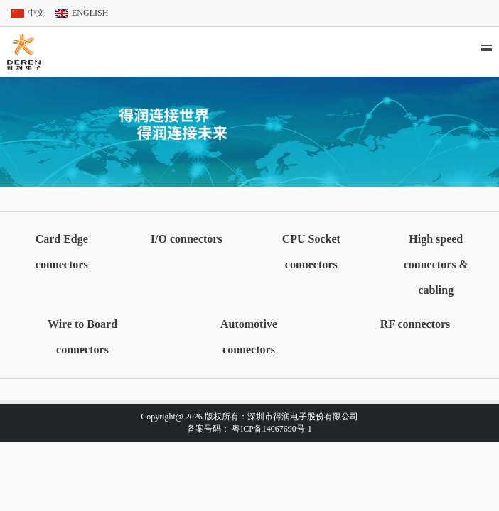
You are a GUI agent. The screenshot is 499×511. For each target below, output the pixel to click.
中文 (36, 13)
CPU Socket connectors (311, 251)
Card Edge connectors (62, 251)
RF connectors (415, 324)
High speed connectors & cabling (436, 264)
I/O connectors (186, 239)
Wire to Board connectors (82, 337)
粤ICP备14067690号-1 (272, 429)
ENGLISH (90, 13)
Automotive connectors (248, 337)
